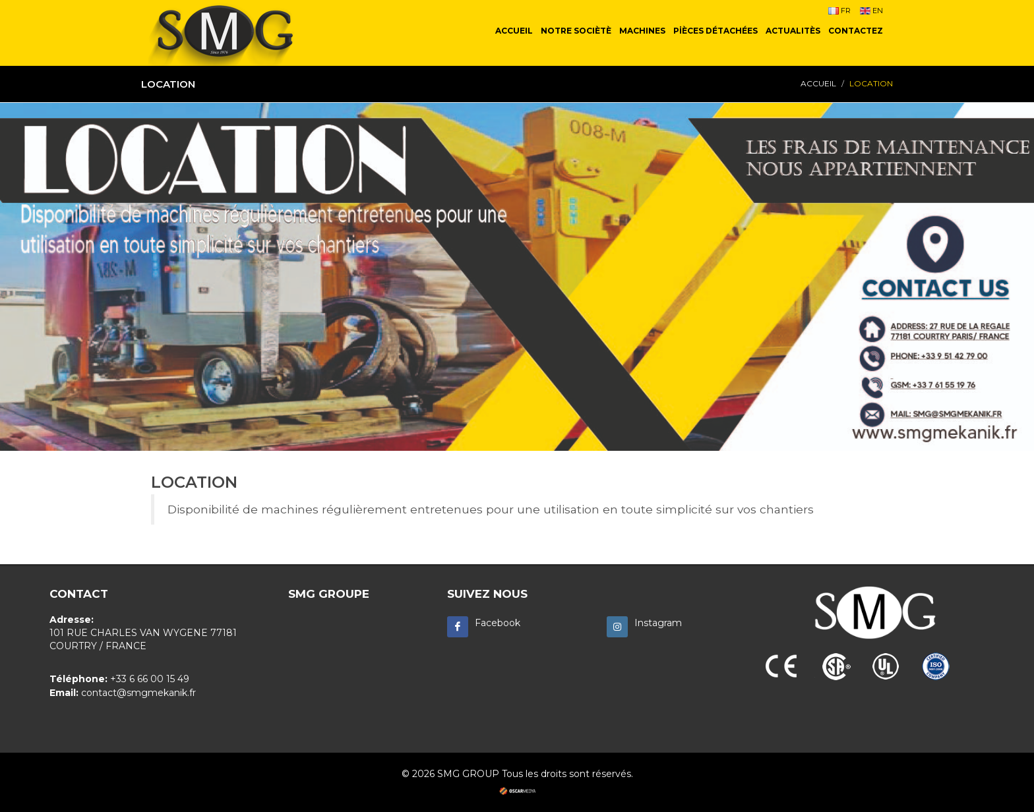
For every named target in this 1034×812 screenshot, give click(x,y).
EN (871, 10)
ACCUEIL (818, 83)
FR (839, 10)
